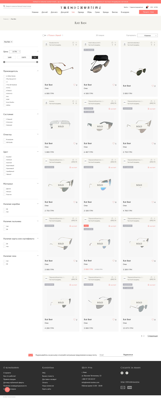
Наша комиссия (48, 386)
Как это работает (9, 376)
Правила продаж (9, 379)
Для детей (64, 12)
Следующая (153, 336)
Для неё (45, 12)
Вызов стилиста (48, 376)
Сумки (97, 12)
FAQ (43, 373)
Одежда (81, 12)
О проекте (7, 373)
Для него (54, 12)
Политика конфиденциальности (15, 386)
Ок (35, 57)
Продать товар (148, 12)
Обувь (89, 12)
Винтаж (115, 12)
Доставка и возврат (49, 379)
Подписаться (128, 355)
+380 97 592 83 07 (88, 379)
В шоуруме (125, 12)
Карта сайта (46, 389)
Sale (73, 12)
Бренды (106, 12)
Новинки (35, 12)
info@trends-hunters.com (90, 382)
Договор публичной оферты (13, 382)
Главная (5, 19)
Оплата (45, 382)
